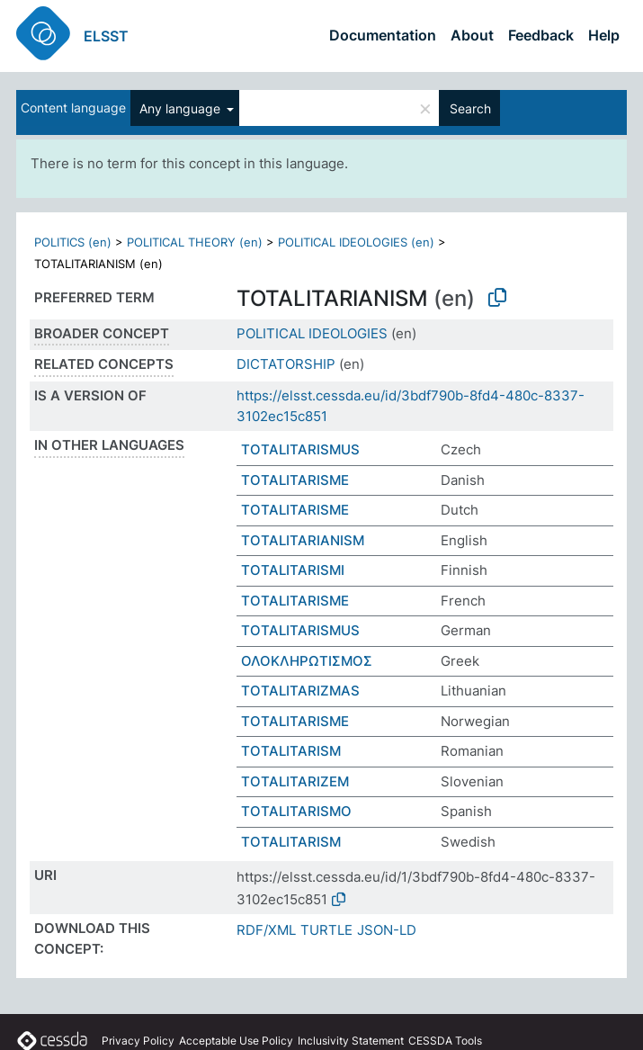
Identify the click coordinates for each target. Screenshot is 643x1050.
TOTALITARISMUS (300, 449)
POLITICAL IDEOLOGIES (312, 333)
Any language (181, 108)
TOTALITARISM (291, 750)
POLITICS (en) (73, 242)
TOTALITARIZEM (295, 781)
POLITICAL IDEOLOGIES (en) (356, 242)
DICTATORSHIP (286, 363)
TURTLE (326, 929)
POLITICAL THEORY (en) (195, 242)
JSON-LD (386, 929)
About (472, 35)
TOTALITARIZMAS (300, 690)
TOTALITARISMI (292, 570)
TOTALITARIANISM (302, 540)
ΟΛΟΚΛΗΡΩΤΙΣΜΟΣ (306, 660)
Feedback (541, 35)
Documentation (382, 35)
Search (470, 108)
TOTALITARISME (295, 480)
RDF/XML (266, 929)
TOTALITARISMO (296, 811)
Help (604, 35)
